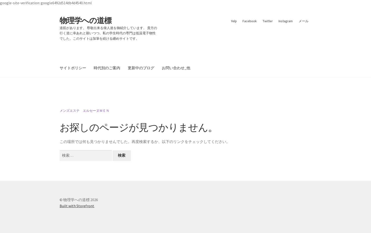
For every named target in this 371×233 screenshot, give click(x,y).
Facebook (250, 21)
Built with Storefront (77, 205)
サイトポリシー (73, 67)
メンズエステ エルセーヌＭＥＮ (84, 110)
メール (304, 21)
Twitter (268, 21)
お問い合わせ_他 (176, 67)
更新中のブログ (141, 67)
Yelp (234, 21)
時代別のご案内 (107, 67)
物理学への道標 (85, 20)
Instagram (285, 21)
